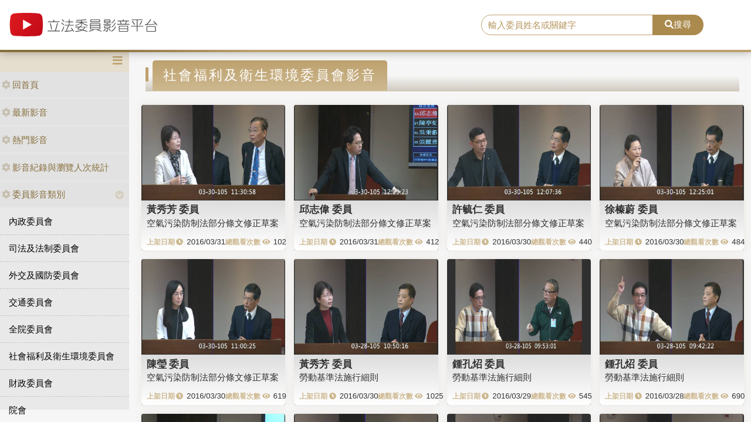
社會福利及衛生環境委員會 (61, 356)
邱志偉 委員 (325, 209)
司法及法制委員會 (44, 248)
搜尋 (678, 24)
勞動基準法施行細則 (338, 377)
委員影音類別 (33, 194)
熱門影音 (25, 140)
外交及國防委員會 (44, 275)
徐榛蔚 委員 (631, 209)
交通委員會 (31, 302)
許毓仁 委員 (478, 209)
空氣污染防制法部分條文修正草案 (213, 223)
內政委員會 (31, 221)
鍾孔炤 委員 (478, 364)
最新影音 (25, 112)
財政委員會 (31, 383)
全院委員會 (31, 329)
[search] (567, 25)
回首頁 (20, 85)
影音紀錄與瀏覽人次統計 (55, 167)
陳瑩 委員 (168, 364)
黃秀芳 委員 (173, 209)
